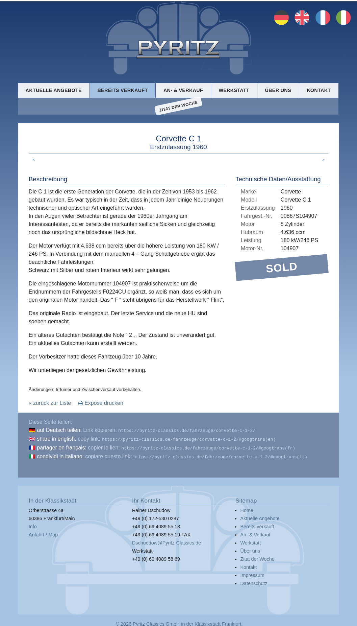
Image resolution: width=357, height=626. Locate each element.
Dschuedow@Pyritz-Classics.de (166, 540)
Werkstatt (234, 90)
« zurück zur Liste (50, 404)
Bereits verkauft (122, 90)
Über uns (278, 90)
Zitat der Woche (178, 106)
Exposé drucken (100, 404)
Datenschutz (253, 581)
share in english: (56, 439)
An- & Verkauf (183, 90)
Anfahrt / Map (43, 532)
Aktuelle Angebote (54, 90)
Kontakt (319, 90)
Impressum (252, 573)
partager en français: (61, 447)
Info (33, 524)
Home (246, 508)
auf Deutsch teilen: (59, 431)
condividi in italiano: (60, 455)
